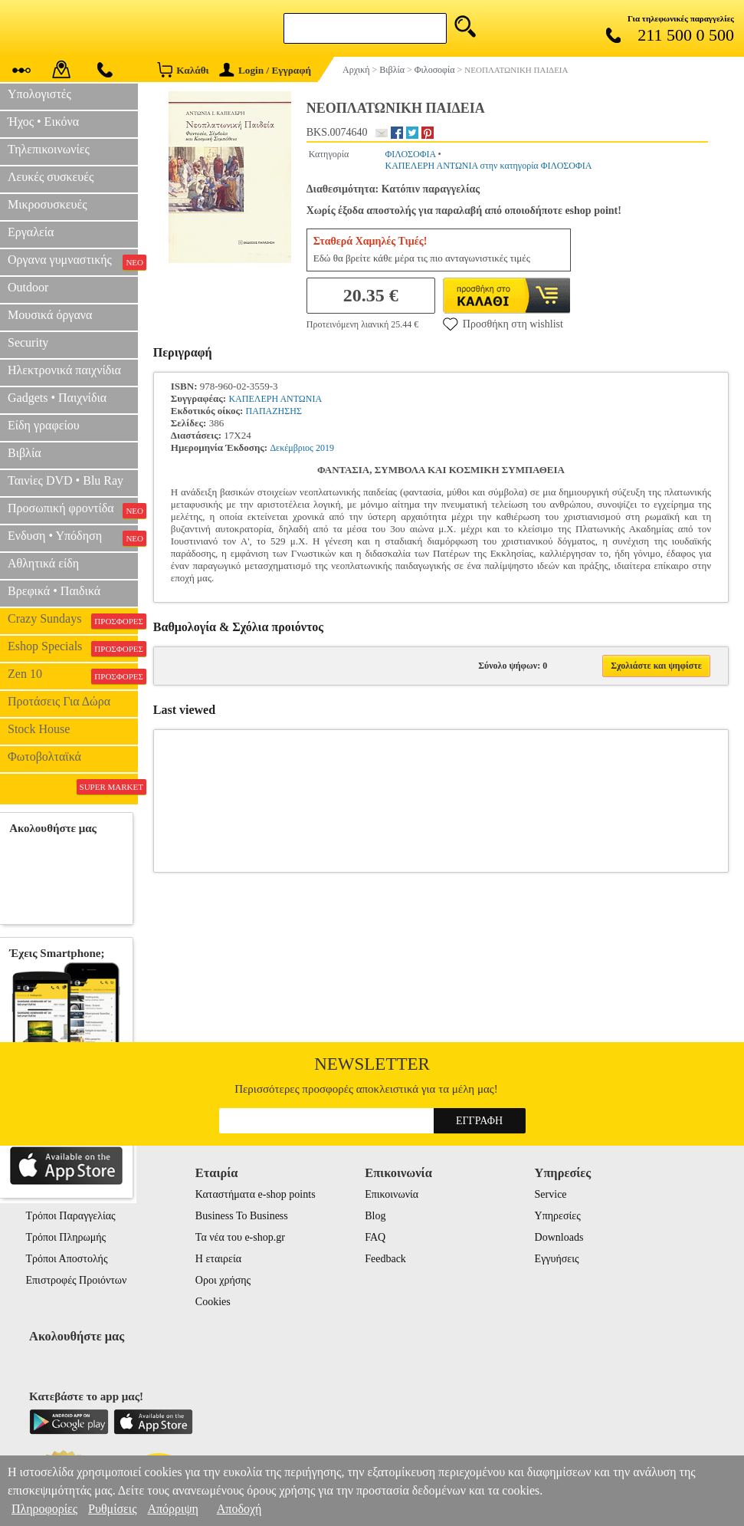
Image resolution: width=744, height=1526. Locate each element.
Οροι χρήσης (223, 1280)
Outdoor (28, 287)
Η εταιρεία (218, 1259)
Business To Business (241, 1216)
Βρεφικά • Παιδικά (54, 590)
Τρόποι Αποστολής (67, 1259)
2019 (325, 447)
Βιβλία (24, 452)
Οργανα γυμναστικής (73, 261)
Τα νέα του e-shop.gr (240, 1237)
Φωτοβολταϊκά (44, 756)
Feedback (385, 1259)
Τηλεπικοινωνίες (49, 149)
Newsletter (372, 1064)
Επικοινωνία (391, 1194)
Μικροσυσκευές (47, 204)
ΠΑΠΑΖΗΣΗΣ (274, 411)
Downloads (559, 1237)
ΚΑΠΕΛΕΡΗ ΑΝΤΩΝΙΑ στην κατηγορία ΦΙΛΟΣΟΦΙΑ (488, 165)
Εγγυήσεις (557, 1259)
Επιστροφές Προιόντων (76, 1280)
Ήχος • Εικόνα (43, 121)
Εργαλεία (31, 231)
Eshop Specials (73, 648)
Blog (375, 1216)
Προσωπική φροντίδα (73, 510)
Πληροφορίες (44, 1508)
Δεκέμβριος (291, 447)
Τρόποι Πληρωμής (66, 1237)
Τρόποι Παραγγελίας (71, 1216)
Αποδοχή (239, 1508)
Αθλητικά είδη (43, 563)
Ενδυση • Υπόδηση (73, 537)
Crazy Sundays (73, 620)
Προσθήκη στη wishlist (503, 324)
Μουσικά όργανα (50, 314)
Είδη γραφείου (44, 425)
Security (28, 342)
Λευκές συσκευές (50, 176)
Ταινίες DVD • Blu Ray (65, 480)
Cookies (213, 1301)
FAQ (375, 1237)
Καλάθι (182, 69)
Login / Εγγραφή (265, 70)
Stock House (39, 728)
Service (551, 1194)
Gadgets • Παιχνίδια (57, 397)
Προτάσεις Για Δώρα (59, 701)
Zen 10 (73, 675)
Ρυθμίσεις (112, 1508)
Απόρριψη (172, 1508)
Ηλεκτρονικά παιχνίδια (64, 370)
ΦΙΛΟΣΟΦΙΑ (410, 154)
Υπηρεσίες (558, 1216)
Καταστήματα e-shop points (255, 1194)
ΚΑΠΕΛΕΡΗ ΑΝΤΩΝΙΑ (275, 398)
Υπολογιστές (39, 93)
